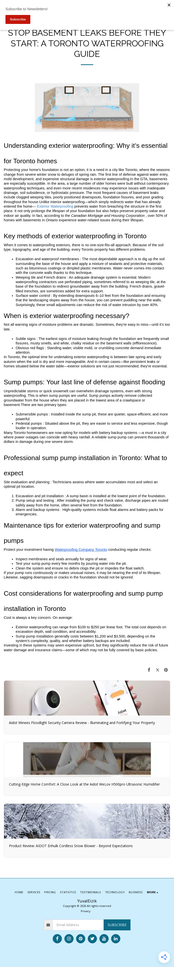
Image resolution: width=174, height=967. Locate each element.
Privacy (85, 911)
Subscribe (117, 924)
